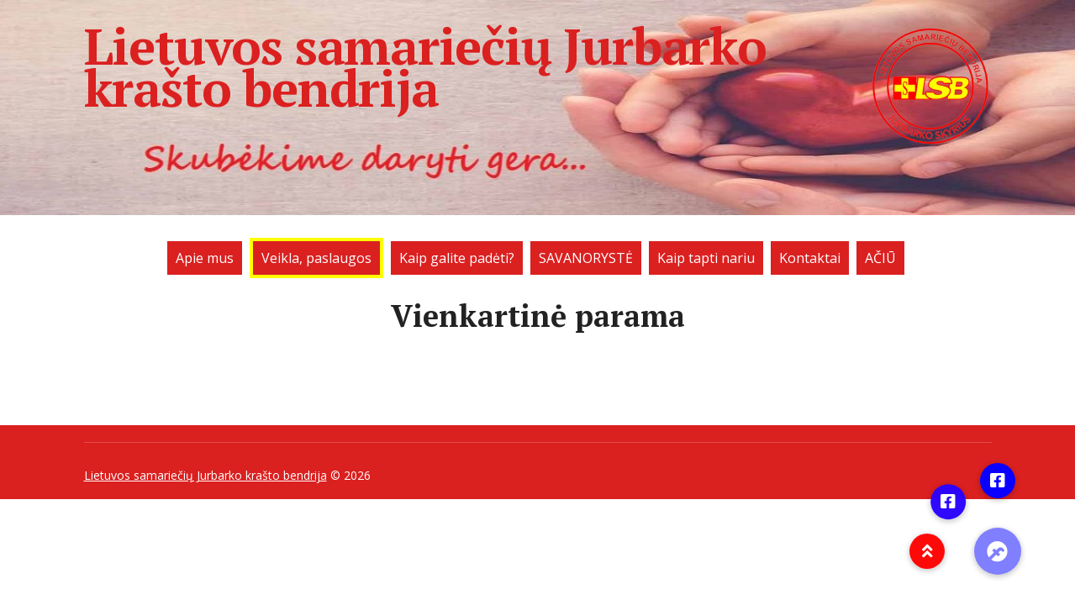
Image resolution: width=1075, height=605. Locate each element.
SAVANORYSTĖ (586, 258)
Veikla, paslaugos (316, 258)
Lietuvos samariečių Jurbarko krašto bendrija (538, 67)
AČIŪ (880, 258)
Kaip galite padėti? (456, 258)
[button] (997, 551)
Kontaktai (810, 258)
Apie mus (205, 258)
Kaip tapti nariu (706, 258)
